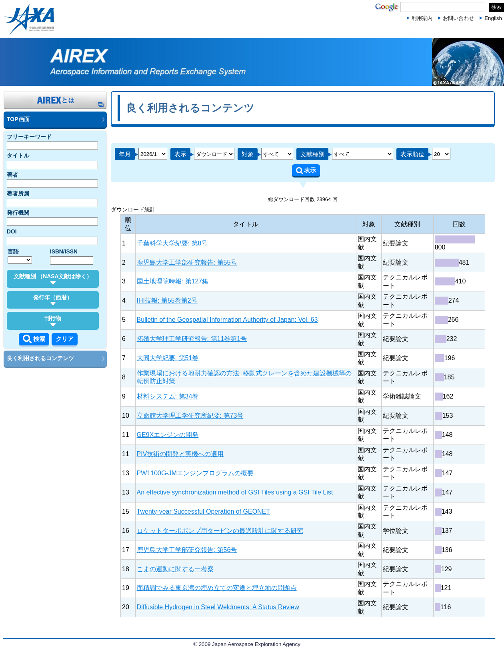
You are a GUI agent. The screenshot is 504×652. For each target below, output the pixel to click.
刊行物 (52, 321)
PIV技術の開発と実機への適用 (180, 454)
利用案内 (422, 18)
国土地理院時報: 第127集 (173, 281)
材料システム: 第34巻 (168, 396)
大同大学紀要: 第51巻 (168, 358)
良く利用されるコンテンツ (40, 358)
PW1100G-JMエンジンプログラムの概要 (195, 473)
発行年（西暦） (52, 300)
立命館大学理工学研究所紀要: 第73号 (190, 415)
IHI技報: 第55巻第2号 (167, 300)
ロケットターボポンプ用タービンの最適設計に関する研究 (220, 530)
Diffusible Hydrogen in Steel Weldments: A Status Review (218, 607)
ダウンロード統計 (133, 209)
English (493, 18)
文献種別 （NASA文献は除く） (53, 279)
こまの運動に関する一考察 (175, 569)
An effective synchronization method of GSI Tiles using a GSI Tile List (235, 492)
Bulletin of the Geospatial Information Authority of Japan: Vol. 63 (227, 319)
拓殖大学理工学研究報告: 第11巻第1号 (192, 338)
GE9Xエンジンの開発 (168, 434)
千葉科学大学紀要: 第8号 (172, 243)
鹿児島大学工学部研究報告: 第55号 (187, 262)
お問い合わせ (458, 18)
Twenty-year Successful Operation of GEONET (203, 511)
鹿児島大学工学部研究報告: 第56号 (187, 549)
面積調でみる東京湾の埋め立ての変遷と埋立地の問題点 (217, 587)
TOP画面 (18, 119)
